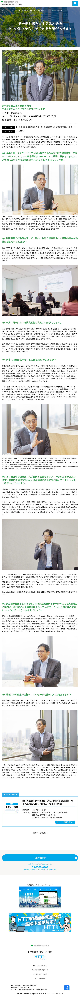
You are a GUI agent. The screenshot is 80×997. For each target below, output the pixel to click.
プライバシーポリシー (40, 966)
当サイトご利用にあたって (40, 970)
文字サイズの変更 (40, 978)
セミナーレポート (11, 10)
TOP (3, 10)
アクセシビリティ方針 (40, 974)
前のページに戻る (40, 833)
